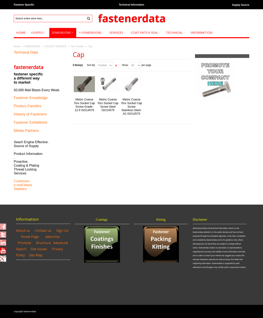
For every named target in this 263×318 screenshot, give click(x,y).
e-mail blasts (23, 185)
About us (23, 230)
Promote (24, 243)
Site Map (36, 255)
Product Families (27, 106)
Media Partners (26, 131)
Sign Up (62, 230)
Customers (22, 181)
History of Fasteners (30, 114)
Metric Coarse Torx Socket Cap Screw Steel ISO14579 (108, 105)
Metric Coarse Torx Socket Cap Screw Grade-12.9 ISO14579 (84, 105)
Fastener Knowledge (31, 98)
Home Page (30, 236)
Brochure (43, 243)
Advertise (52, 236)
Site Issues (39, 249)
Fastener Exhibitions (30, 122)
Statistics (20, 189)
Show (125, 65)
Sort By (91, 65)
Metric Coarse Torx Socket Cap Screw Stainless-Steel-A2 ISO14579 (131, 106)
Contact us (43, 230)
